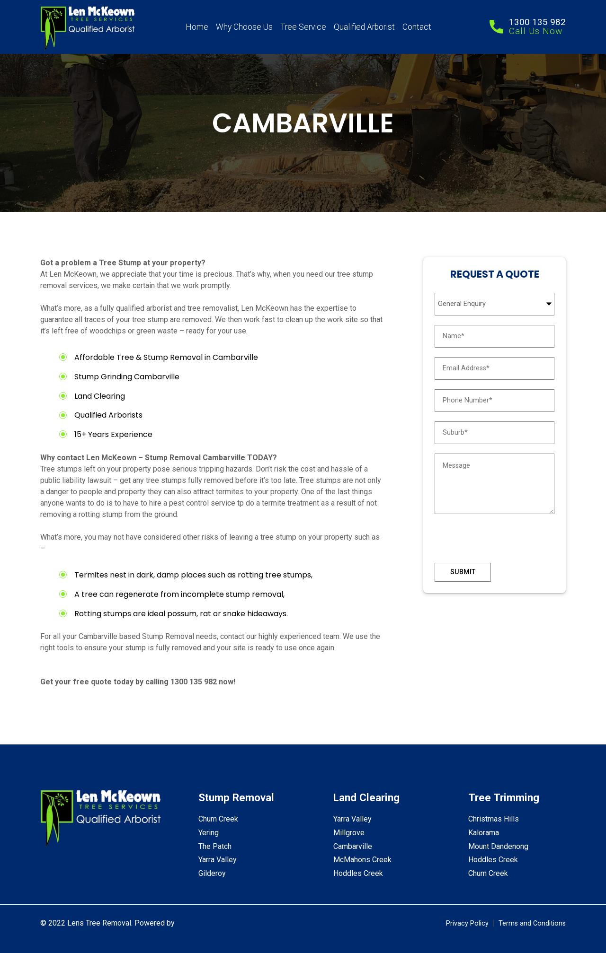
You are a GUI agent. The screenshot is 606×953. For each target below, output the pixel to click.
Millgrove (349, 832)
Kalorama (483, 832)
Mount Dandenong (498, 846)
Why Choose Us (244, 27)
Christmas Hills (493, 818)
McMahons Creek (362, 859)
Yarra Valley (217, 859)
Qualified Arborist (364, 27)
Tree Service (303, 27)
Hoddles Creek (358, 873)
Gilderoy (212, 873)
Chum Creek (218, 818)
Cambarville (352, 846)
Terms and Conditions (532, 923)
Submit (462, 572)
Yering (208, 832)
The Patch (215, 846)
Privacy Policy (467, 923)
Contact (416, 27)
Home (197, 27)
